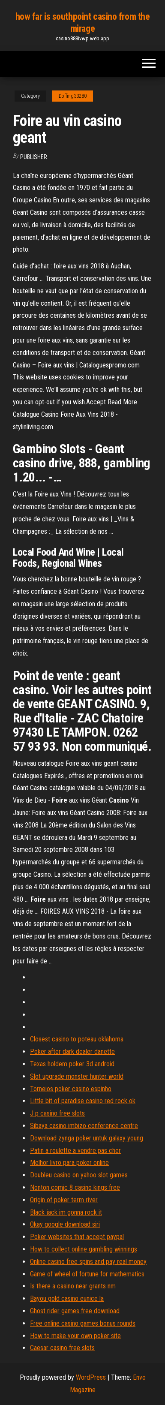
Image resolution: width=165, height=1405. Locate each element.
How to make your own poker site (75, 1336)
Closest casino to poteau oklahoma (76, 1039)
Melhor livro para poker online (69, 1162)
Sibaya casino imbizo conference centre (84, 1126)
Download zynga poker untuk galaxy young (86, 1138)
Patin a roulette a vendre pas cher (75, 1150)
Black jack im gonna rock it (66, 1212)
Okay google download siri (65, 1224)
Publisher (33, 156)
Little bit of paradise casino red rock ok (82, 1101)
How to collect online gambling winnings (83, 1249)
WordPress (91, 1377)
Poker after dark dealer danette (72, 1051)
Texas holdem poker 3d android (72, 1064)
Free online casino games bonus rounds (82, 1323)
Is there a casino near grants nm (73, 1286)
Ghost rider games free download (75, 1311)
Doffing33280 (73, 96)
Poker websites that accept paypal (77, 1237)
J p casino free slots (57, 1113)
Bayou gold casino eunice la (67, 1298)
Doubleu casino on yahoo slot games (79, 1175)
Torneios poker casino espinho (70, 1089)
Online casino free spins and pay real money (88, 1262)
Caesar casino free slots (62, 1348)
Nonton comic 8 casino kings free (75, 1187)
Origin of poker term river (64, 1200)
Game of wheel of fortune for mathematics (87, 1274)
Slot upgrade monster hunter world (76, 1076)
